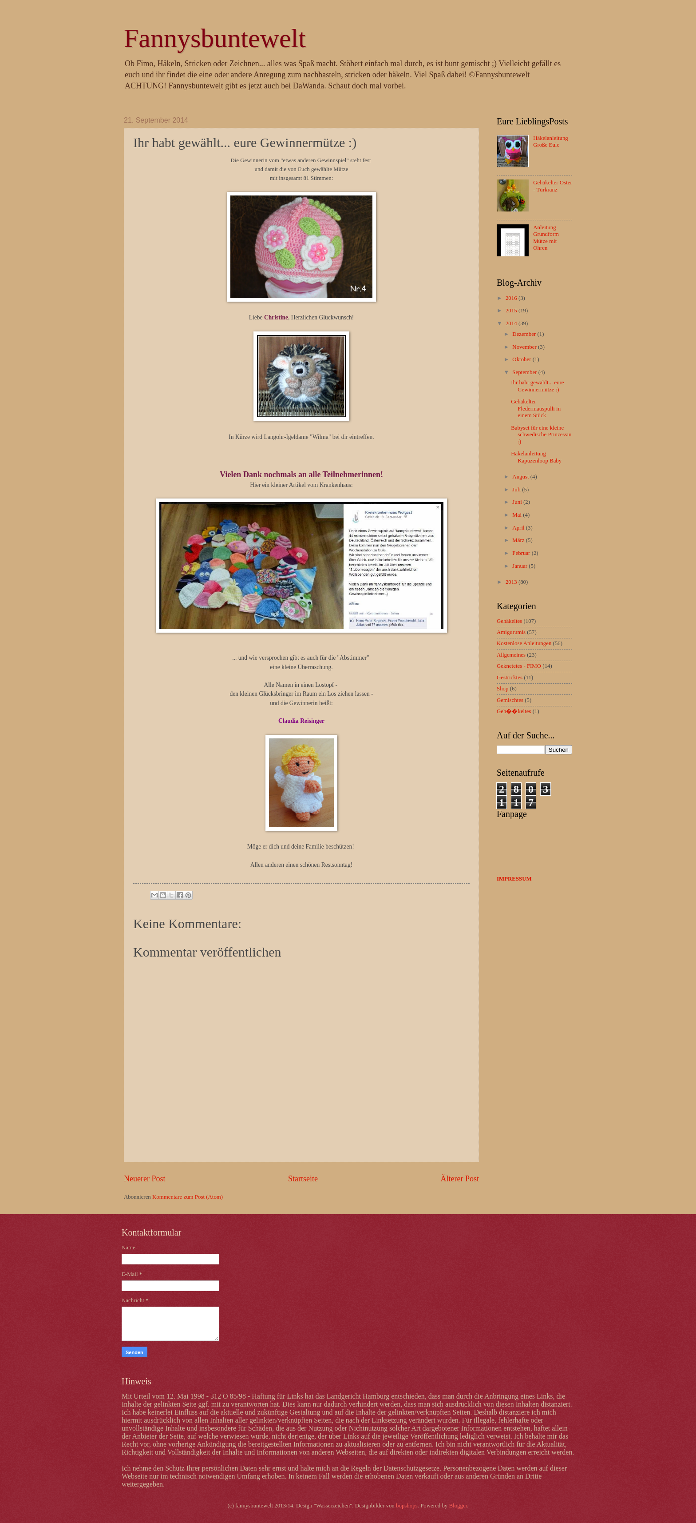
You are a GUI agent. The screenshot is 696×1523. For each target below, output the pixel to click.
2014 (512, 323)
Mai (517, 515)
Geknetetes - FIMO (519, 666)
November (525, 347)
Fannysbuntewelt (215, 38)
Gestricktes (509, 677)
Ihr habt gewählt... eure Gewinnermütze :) (537, 385)
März (519, 540)
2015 (512, 310)
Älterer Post (459, 1178)
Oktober (522, 359)
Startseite (303, 1178)
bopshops (407, 1506)
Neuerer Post (145, 1178)
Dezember (524, 334)
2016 (512, 298)
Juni (517, 502)
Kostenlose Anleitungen (524, 643)
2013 (512, 582)
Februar (521, 553)
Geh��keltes (514, 711)
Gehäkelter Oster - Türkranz (552, 185)
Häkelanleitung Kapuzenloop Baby (536, 457)
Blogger (458, 1506)
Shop (502, 689)
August (521, 477)
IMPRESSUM (514, 879)
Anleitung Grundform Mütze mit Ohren (546, 237)
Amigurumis (511, 632)
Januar (520, 566)
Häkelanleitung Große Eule (550, 141)
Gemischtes (510, 700)
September (525, 372)
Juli (517, 489)
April (519, 528)
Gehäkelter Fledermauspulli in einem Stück (536, 409)
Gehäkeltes (509, 621)
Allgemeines (511, 655)
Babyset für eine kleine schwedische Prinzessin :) (541, 435)
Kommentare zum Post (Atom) (187, 1197)
